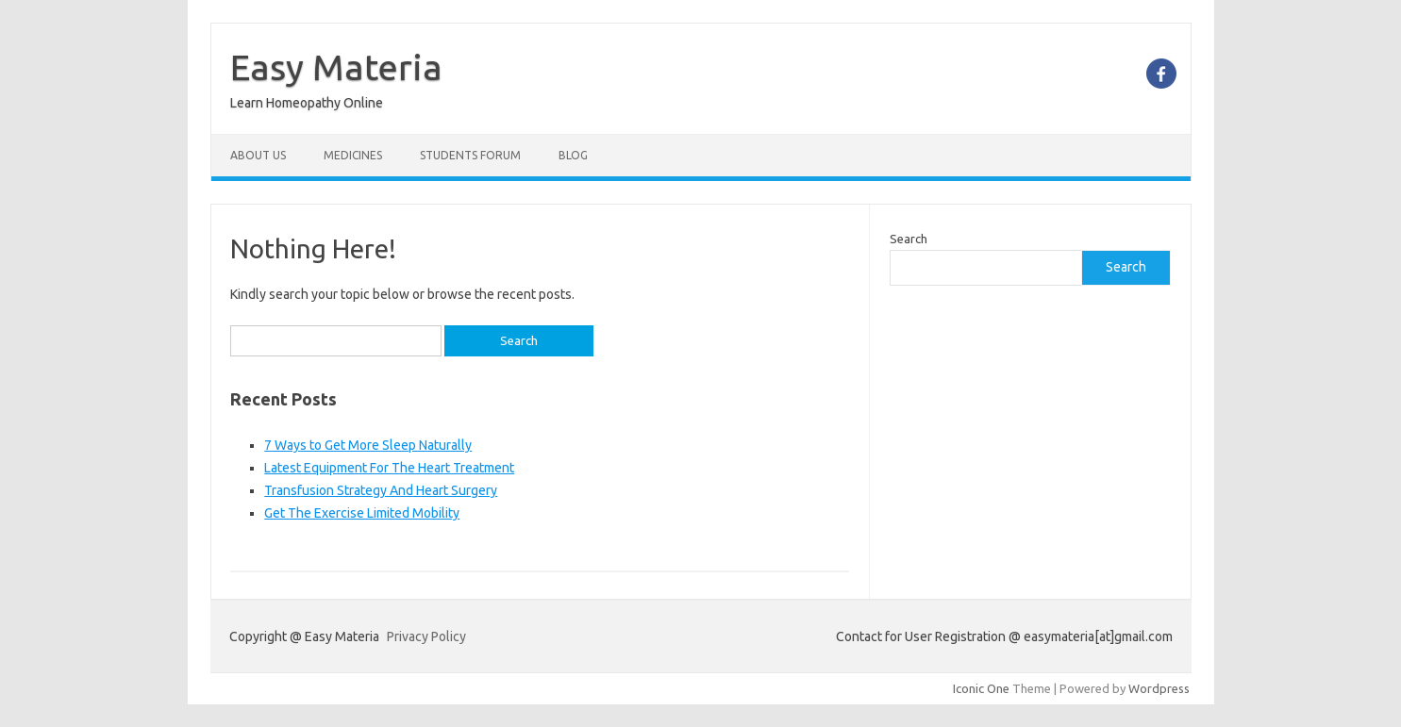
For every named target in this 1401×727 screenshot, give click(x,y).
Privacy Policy (426, 636)
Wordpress (1159, 688)
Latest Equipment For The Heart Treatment (389, 467)
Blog (573, 155)
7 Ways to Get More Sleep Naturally (368, 445)
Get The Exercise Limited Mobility (361, 512)
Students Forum (470, 155)
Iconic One (981, 688)
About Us (258, 155)
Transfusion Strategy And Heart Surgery (380, 490)
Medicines (353, 155)
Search (908, 238)
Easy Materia (336, 67)
